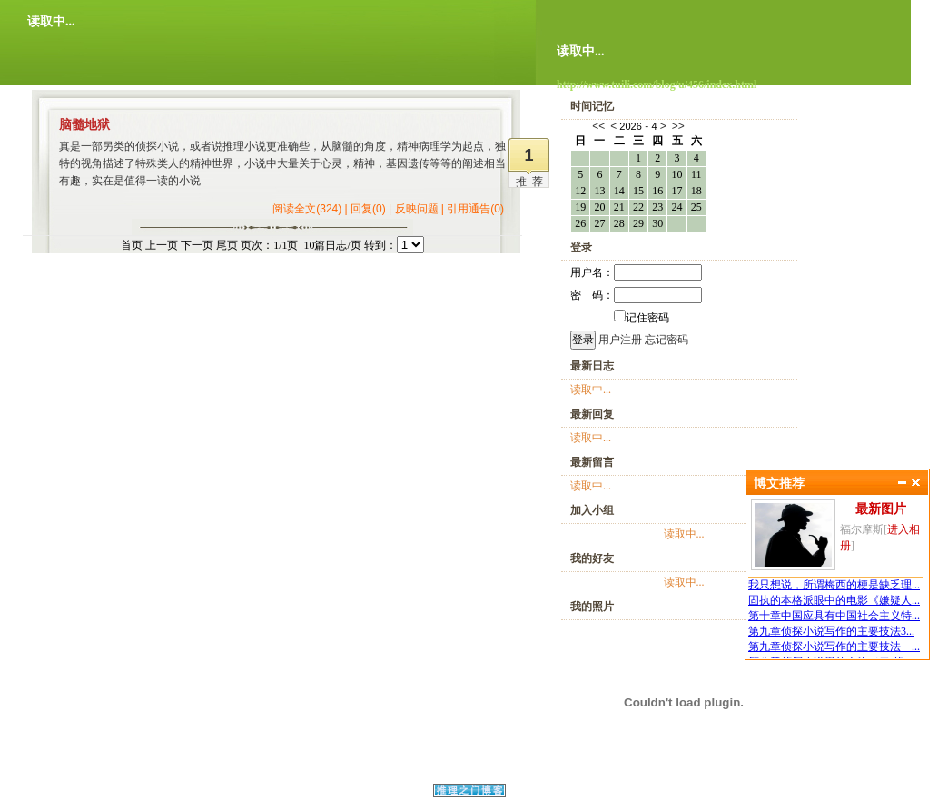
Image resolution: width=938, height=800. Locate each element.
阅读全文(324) (306, 208)
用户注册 (620, 339)
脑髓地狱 (84, 125)
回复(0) (368, 208)
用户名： (636, 272)
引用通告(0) (475, 208)
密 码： (636, 295)
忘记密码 (666, 339)
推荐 (532, 181)
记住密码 (641, 317)
